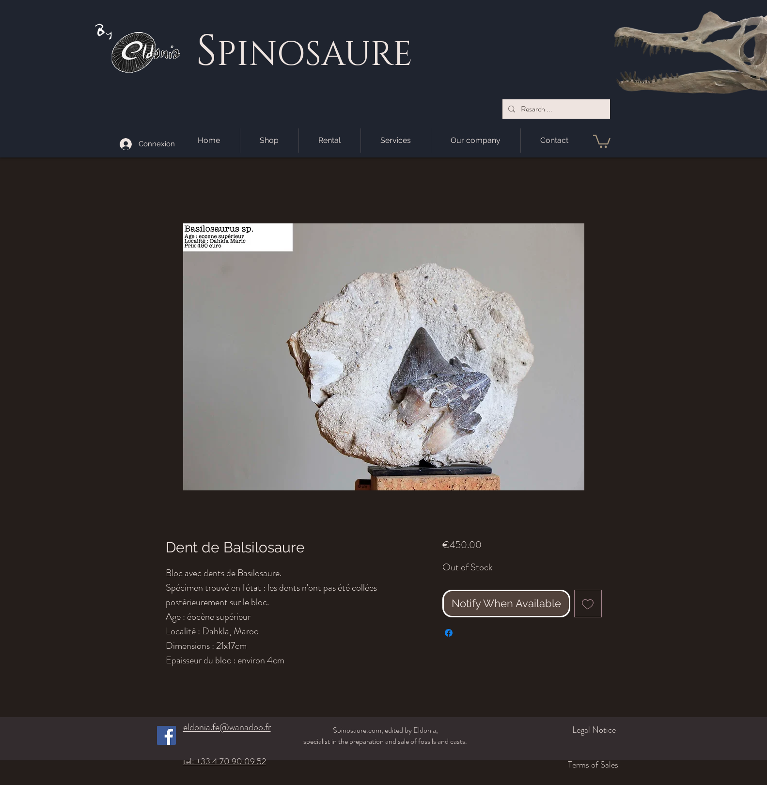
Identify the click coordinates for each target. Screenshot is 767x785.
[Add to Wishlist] (588, 603)
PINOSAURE (314, 55)
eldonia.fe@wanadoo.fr (227, 727)
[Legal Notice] (565, 729)
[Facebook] (166, 735)
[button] (601, 140)
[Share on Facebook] (448, 633)
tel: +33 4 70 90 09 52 (224, 761)
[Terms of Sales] (559, 764)
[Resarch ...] (555, 109)
